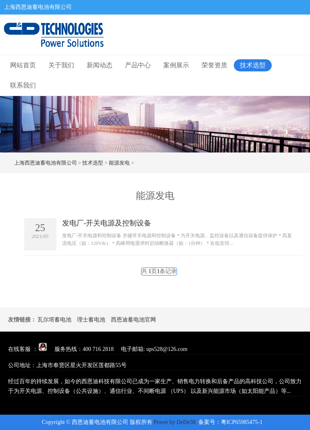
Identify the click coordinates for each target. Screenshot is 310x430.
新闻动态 (99, 65)
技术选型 (253, 65)
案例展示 (176, 65)
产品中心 (138, 65)
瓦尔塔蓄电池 (54, 320)
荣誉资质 (214, 65)
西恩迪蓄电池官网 (133, 320)
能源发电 (119, 163)
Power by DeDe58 (174, 422)
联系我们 (23, 85)
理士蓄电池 (91, 320)
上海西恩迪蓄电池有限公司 (45, 163)
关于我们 (61, 65)
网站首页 (23, 65)
